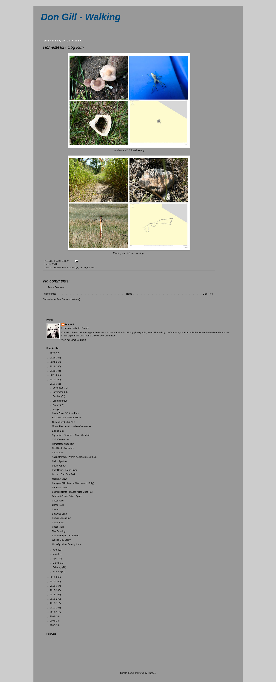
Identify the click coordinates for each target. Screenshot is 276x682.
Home (129, 294)
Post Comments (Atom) (68, 299)
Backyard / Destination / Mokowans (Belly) (73, 483)
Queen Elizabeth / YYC (63, 422)
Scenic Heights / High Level (65, 535)
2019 (52, 384)
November (58, 392)
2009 (52, 616)
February (57, 567)
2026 (52, 353)
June (55, 550)
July (55, 409)
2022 (52, 370)
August (56, 405)
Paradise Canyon (60, 487)
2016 (52, 586)
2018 (52, 577)
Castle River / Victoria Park (65, 413)
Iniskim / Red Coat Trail (63, 474)
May (55, 554)
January (57, 571)
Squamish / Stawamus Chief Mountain (71, 435)
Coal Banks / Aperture (63, 448)
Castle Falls (58, 505)
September (58, 401)
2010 (52, 612)
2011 (52, 607)
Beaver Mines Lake (61, 518)
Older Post (208, 294)
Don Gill (69, 324)
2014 (52, 594)
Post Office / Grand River (64, 470)
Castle (55, 509)
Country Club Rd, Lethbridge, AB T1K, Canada (73, 267)
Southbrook (57, 452)
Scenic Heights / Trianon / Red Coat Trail (72, 492)
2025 (52, 357)
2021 (52, 375)
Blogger (151, 673)
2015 (52, 590)
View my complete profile (73, 340)
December (58, 387)
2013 (52, 599)
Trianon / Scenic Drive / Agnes (67, 496)
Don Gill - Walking (81, 17)
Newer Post (50, 294)
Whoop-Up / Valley (61, 540)
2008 (52, 620)
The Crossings (59, 531)
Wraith (54, 264)
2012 (52, 603)
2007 (52, 625)
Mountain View (59, 479)
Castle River (58, 500)
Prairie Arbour (59, 465)
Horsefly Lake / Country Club (66, 544)
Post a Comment (56, 287)
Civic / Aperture (59, 461)
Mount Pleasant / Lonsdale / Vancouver (71, 426)
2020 (52, 379)
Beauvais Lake (59, 513)
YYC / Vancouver (60, 439)
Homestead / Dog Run (63, 444)
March (56, 563)
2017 (52, 581)
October (57, 396)
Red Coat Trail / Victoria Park (66, 417)
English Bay (58, 431)
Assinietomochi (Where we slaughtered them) (74, 457)
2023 (52, 366)
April (55, 558)
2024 (52, 362)
